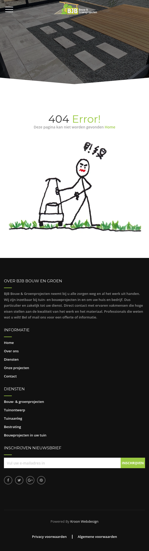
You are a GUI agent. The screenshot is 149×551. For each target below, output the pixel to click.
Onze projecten (16, 367)
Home (110, 127)
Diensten (11, 359)
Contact (10, 376)
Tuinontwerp (14, 410)
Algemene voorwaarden (97, 536)
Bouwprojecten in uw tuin (25, 435)
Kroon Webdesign (84, 521)
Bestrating (12, 426)
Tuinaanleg (13, 418)
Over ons (11, 351)
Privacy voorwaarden (49, 536)
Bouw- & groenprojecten (24, 401)
